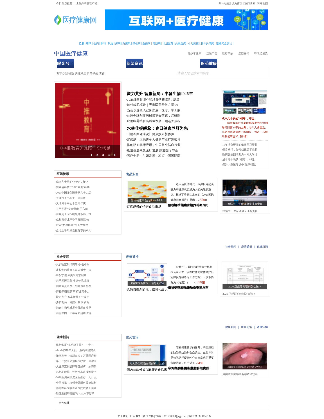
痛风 (88, 43)
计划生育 (167, 43)
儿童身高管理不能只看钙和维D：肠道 (153, 99)
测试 (237, 36)
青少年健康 (194, 53)
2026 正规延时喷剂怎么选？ (244, 286)
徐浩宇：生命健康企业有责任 (245, 203)
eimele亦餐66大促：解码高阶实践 (76, 350)
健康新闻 (231, 63)
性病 (96, 43)
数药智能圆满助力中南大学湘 (239, 154)
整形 (214, 36)
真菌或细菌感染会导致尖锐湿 (245, 367)
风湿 (110, 43)
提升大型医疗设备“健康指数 (239, 164)
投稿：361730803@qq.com (170, 416)
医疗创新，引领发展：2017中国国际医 (153, 155)
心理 (226, 36)
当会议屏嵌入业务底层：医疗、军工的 (153, 110)
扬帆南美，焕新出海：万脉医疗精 (76, 355)
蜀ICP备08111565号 (199, 416)
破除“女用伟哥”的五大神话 (72, 225)
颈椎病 (137, 43)
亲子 (115, 36)
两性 (202, 36)
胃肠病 (157, 43)
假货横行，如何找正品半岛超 (239, 149)
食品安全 (112, 63)
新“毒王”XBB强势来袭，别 (187, 287)
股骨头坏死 (207, 43)
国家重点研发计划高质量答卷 (73, 286)
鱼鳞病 (146, 43)
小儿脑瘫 (193, 43)
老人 (173, 36)
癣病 (118, 43)
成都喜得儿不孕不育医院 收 (72, 219)
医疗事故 (227, 53)
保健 (138, 36)
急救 (150, 36)
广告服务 (135, 416)
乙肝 (81, 43)
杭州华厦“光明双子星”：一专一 (75, 344)
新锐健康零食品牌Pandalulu (147, 200)
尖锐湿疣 (180, 43)
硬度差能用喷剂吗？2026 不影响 (75, 393)
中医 (161, 36)
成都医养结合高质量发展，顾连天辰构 (153, 121)
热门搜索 (249, 3)
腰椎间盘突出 (224, 43)
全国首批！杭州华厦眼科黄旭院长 (76, 382)
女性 (92, 36)
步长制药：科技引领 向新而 (72, 302)
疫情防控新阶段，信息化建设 (147, 283)
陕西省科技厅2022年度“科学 (73, 187)
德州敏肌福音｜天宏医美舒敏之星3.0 (152, 105)
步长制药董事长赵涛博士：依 (73, 269)
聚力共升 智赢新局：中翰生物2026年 (160, 93)
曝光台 (227, 85)
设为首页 (237, 3)
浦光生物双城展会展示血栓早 (73, 307)
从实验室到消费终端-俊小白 (72, 264)
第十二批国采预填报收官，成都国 (76, 361)
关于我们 (122, 416)
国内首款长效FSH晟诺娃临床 (147, 369)
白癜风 (126, 43)
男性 (80, 36)
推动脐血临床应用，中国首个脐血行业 (153, 145)
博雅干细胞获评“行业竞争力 (73, 291)
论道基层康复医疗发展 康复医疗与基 (152, 150)
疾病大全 (188, 36)
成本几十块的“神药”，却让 (238, 118)
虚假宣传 (243, 53)
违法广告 (211, 53)
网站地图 (262, 3)
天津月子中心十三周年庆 (71, 198)
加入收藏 (224, 3)
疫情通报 (171, 63)
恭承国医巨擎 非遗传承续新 (72, 280)
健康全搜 (252, 36)
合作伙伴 (148, 416)
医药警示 (82, 63)
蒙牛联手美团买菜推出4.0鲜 (187, 205)
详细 (243, 136)
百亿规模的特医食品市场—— (147, 206)
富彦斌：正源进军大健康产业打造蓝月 (153, 139)
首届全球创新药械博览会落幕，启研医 (153, 115)
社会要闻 (156, 63)
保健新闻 (186, 63)
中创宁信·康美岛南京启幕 (71, 275)
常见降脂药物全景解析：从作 (147, 363)
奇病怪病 (261, 63)
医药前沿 (246, 63)
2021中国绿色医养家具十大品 (73, 192)
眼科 (103, 43)
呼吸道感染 (261, 53)
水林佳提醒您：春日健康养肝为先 (157, 128)
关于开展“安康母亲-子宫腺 (72, 208)
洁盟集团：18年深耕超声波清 (73, 313)
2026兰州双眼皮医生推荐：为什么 (76, 377)
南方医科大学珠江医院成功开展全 (76, 388)
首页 (69, 36)
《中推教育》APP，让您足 (84, 148)
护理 (127, 36)
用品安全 (97, 63)
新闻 (103, 36)
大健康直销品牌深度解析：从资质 (76, 366)
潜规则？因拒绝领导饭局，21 (73, 214)
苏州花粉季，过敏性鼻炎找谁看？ (76, 371)
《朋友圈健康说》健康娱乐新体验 (150, 134)
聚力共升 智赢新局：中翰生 (72, 296)
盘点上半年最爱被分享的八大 (73, 230)
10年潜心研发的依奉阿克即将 (239, 144)
